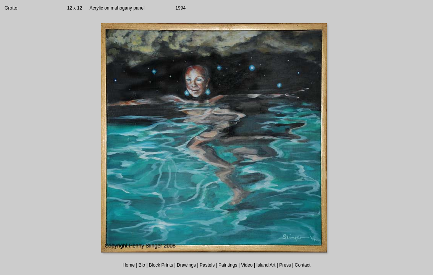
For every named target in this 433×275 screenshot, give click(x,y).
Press (285, 265)
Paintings (227, 265)
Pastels (207, 265)
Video (246, 265)
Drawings (186, 265)
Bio (142, 265)
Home (129, 265)
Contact (302, 265)
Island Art (265, 265)
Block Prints (161, 265)
